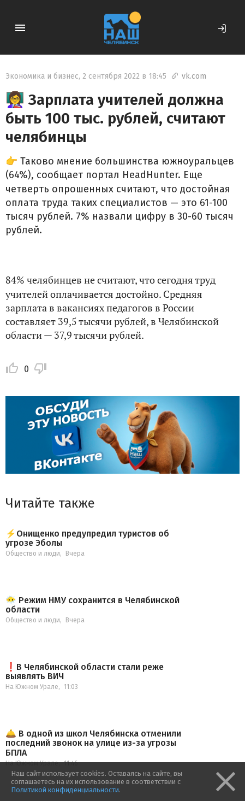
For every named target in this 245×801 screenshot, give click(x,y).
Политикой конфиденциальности (65, 790)
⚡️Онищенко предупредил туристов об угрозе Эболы (87, 538)
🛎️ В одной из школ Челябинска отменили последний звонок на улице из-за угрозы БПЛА (93, 743)
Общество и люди (32, 553)
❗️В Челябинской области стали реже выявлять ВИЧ (84, 671)
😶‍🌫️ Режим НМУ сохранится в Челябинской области (92, 605)
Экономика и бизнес (42, 76)
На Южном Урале (31, 687)
